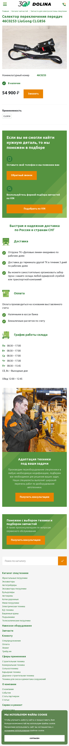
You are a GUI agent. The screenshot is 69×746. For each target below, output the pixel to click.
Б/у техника (7, 610)
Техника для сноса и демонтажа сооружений (24, 679)
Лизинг (5, 648)
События (6, 693)
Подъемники (8, 617)
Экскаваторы (8, 581)
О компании (8, 689)
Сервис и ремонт (12, 705)
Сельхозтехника (10, 668)
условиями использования (17, 730)
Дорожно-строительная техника (18, 675)
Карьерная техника (11, 672)
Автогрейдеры (9, 585)
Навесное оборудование (17, 625)
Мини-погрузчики (10, 603)
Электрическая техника (13, 606)
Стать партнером (10, 696)
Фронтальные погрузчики (14, 578)
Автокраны (7, 596)
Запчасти (7, 630)
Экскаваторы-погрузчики (14, 589)
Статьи (5, 700)
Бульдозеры (8, 592)
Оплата (6, 644)
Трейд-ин (6, 651)
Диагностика (8, 710)
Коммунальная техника (13, 665)
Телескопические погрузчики (16, 620)
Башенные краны (10, 613)
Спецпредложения (11, 641)
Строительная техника (13, 661)
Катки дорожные (10, 599)
